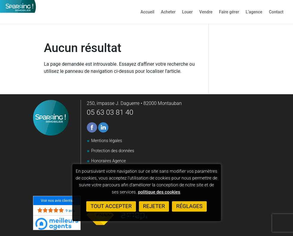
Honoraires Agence (108, 160)
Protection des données (112, 150)
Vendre (205, 12)
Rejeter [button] (154, 206)
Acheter (168, 12)
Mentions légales (106, 140)
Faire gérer (229, 12)
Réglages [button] (189, 206)
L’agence (254, 12)
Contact (276, 12)
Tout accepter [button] (110, 206)
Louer (187, 12)
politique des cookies (159, 192)
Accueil (147, 12)
